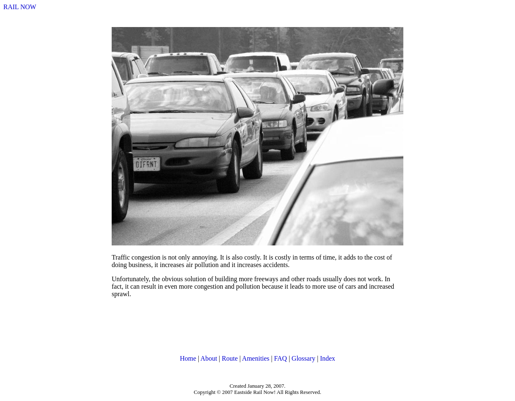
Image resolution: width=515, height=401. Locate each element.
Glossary (303, 358)
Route (230, 358)
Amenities (256, 358)
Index (327, 358)
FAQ (280, 358)
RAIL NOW (19, 6)
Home (188, 358)
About (208, 358)
